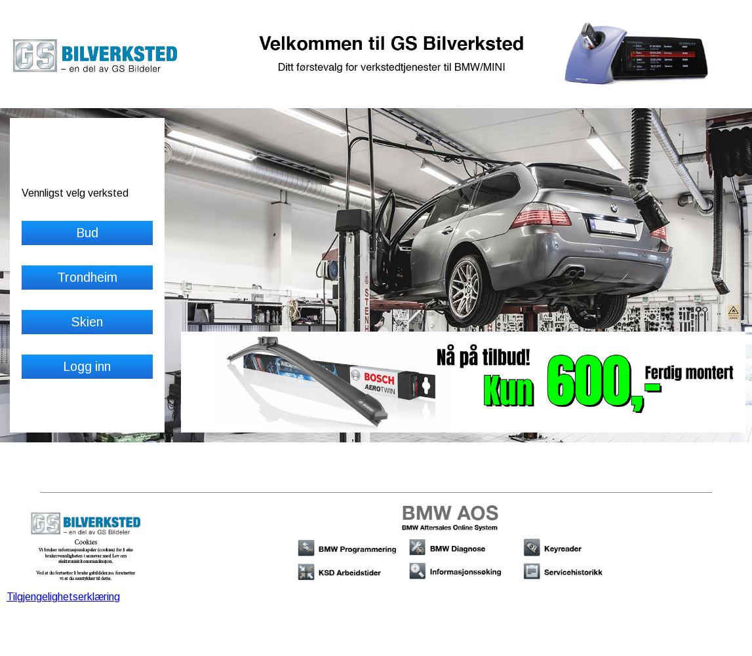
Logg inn (87, 366)
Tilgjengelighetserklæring (63, 596)
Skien (87, 322)
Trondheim (87, 277)
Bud (87, 232)
